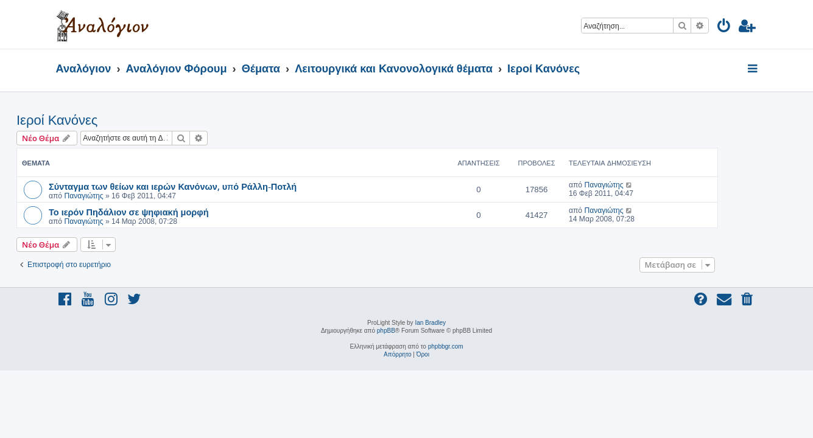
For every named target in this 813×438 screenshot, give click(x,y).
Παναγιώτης (123, 196)
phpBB (386, 330)
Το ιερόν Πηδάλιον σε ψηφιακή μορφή (168, 211)
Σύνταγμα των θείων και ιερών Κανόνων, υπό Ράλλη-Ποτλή (212, 186)
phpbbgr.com (445, 346)
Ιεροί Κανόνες (96, 120)
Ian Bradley (430, 322)
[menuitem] (724, 27)
